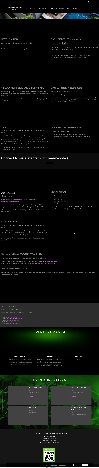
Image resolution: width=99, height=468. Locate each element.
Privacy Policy (54, 465)
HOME (25, 8)
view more (49, 163)
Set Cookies (77, 465)
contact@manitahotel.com (64, 205)
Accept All (85, 465)
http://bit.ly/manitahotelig (13, 320)
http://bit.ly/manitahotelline (10, 202)
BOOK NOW (54, 8)
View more (30, 396)
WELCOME (32, 8)
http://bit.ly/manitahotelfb (16, 318)
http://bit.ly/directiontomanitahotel (18, 321)
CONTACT (75, 8)
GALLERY (61, 8)
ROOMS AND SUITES (43, 8)
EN (87, 2)
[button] (81, 8)
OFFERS (69, 8)
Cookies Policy (62, 465)
